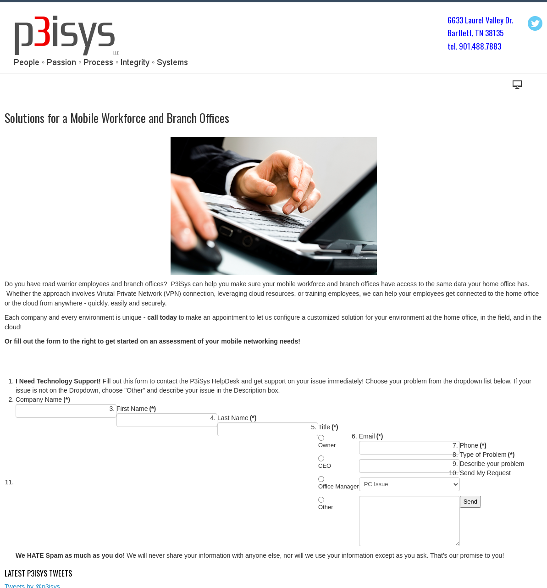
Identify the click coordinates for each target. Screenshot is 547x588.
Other (325, 507)
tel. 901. (460, 46)
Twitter (535, 23)
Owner (327, 445)
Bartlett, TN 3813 (474, 33)
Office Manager (338, 486)
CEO (324, 465)
